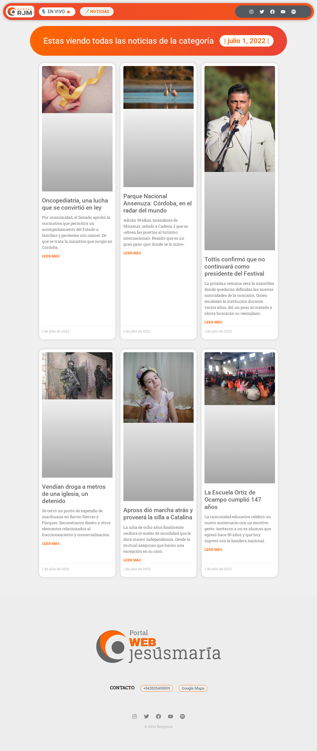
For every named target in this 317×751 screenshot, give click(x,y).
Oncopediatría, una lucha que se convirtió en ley (75, 204)
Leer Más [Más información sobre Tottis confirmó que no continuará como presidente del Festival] (213, 322)
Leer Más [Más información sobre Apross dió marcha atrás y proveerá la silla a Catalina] (132, 560)
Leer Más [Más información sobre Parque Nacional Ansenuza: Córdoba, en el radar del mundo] (132, 253)
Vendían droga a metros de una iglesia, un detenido (74, 493)
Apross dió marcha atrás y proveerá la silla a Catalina (158, 514)
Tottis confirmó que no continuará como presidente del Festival (234, 266)
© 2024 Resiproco (159, 726)
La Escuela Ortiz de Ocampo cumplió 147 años (232, 499)
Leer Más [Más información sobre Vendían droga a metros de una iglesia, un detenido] (50, 543)
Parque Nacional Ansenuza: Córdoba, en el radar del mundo (157, 203)
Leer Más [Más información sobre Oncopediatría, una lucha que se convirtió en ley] (50, 256)
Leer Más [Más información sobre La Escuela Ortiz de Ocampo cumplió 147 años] (213, 549)
